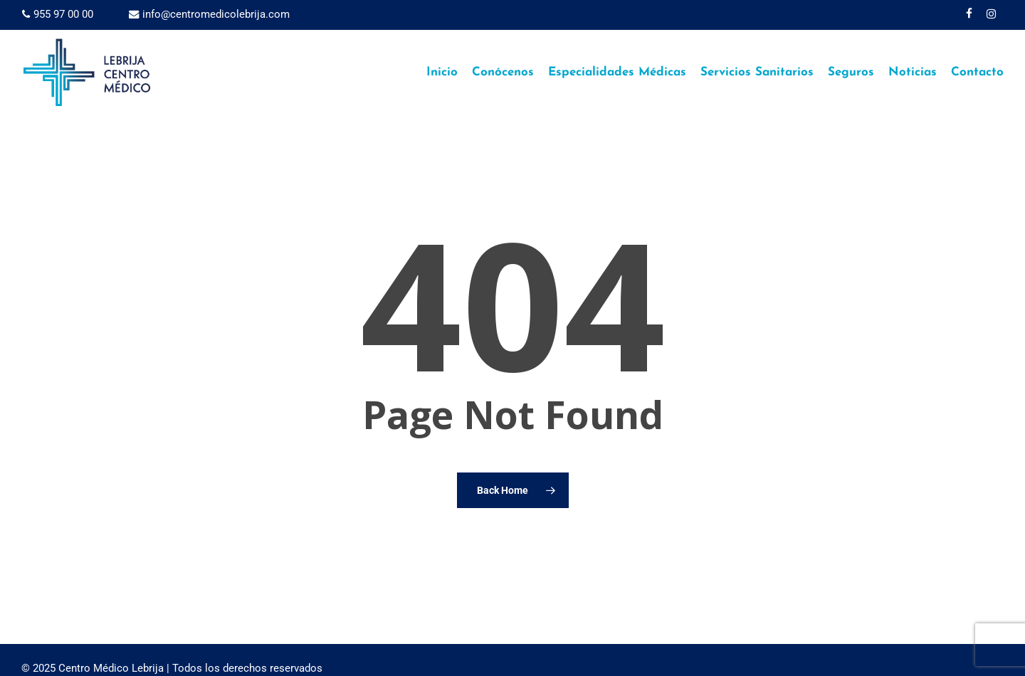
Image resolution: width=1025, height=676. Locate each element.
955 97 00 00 (57, 14)
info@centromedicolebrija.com (209, 14)
